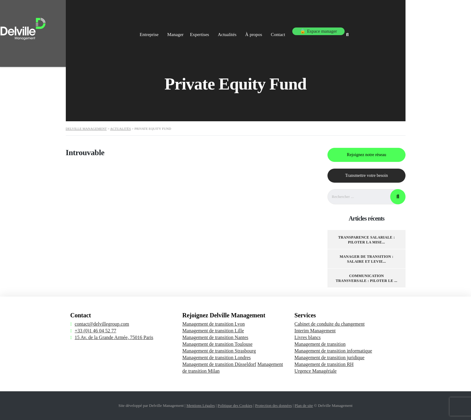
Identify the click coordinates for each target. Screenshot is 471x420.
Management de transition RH (323, 364)
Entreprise (180, 29)
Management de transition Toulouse (217, 344)
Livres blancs (307, 337)
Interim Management (315, 330)
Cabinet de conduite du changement (329, 324)
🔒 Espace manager (369, 29)
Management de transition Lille (213, 330)
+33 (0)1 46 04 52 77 (95, 330)
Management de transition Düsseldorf (219, 364)
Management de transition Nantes (215, 337)
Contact (330, 29)
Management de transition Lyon (213, 324)
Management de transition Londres (216, 357)
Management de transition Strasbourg (219, 350)
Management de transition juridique (329, 357)
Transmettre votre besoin (366, 175)
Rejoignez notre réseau (366, 154)
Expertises (240, 29)
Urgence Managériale (315, 371)
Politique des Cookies (235, 405)
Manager (211, 29)
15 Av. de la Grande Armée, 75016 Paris (114, 337)
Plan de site (304, 405)
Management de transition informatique (333, 350)
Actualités (272, 29)
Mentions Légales (200, 405)
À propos (301, 29)
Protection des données (273, 405)
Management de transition (320, 344)
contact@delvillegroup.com (102, 324)
